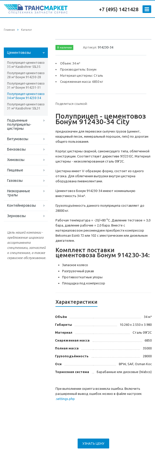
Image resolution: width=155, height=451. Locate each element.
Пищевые (15, 170)
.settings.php (65, 398)
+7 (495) (109, 9)
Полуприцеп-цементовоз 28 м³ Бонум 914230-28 (26, 75)
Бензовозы (16, 149)
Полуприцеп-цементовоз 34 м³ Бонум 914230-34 (26, 96)
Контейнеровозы (21, 205)
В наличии (64, 47)
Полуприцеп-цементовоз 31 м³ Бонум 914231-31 (26, 85)
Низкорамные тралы (18, 193)
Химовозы (15, 160)
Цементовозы (19, 53)
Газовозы (15, 181)
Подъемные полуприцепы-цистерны (19, 124)
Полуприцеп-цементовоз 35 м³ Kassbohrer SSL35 (26, 64)
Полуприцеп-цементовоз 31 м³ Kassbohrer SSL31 (26, 106)
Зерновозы (16, 216)
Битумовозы (17, 139)
